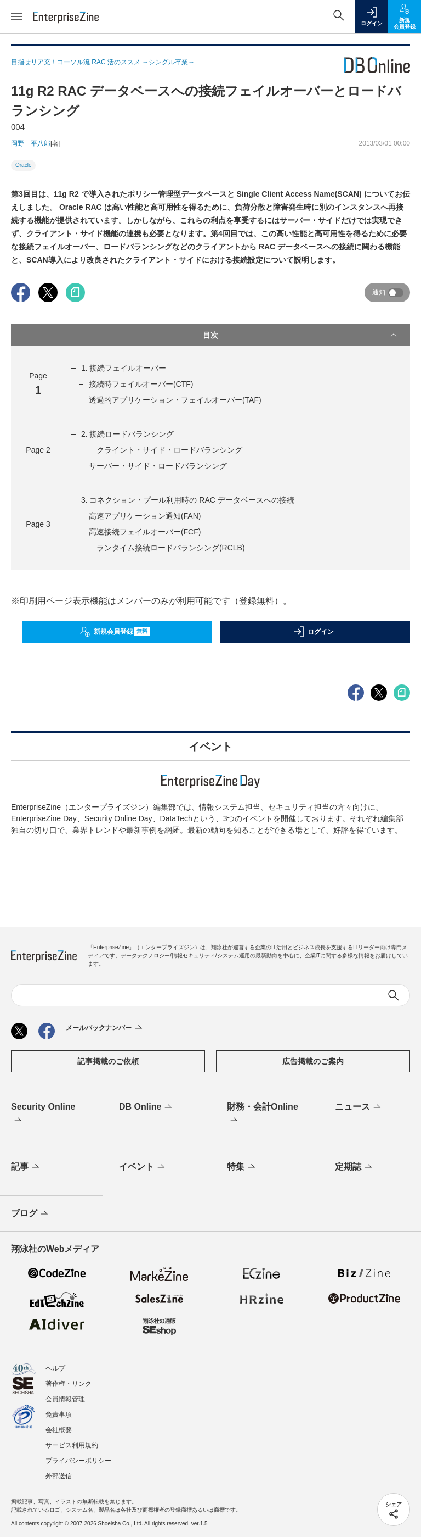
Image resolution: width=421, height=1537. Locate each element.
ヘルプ (55, 1368)
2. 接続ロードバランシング (127, 434)
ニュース (359, 1107)
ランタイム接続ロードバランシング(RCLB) (167, 547)
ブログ (30, 1214)
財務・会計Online (262, 1114)
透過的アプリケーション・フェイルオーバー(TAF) (175, 400)
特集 (242, 1167)
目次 (301, 335)
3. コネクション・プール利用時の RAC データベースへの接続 (187, 499)
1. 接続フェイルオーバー (124, 368)
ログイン (313, 631)
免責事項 (58, 1414)
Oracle (23, 165)
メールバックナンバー (105, 1028)
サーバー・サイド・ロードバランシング (158, 465)
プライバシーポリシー (78, 1460)
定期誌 (354, 1167)
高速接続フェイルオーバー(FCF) (145, 531)
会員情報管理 (65, 1399)
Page (38, 449)
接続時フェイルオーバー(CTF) (141, 384)
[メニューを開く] (16, 16)
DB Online (146, 1107)
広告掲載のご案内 (313, 1061)
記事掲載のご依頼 (108, 1061)
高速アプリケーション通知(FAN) (145, 515)
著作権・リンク (68, 1384)
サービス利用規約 (71, 1445)
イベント (143, 1167)
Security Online (43, 1114)
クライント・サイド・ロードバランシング (165, 449)
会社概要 (58, 1430)
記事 (26, 1167)
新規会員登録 (114, 631)
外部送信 (58, 1476)
